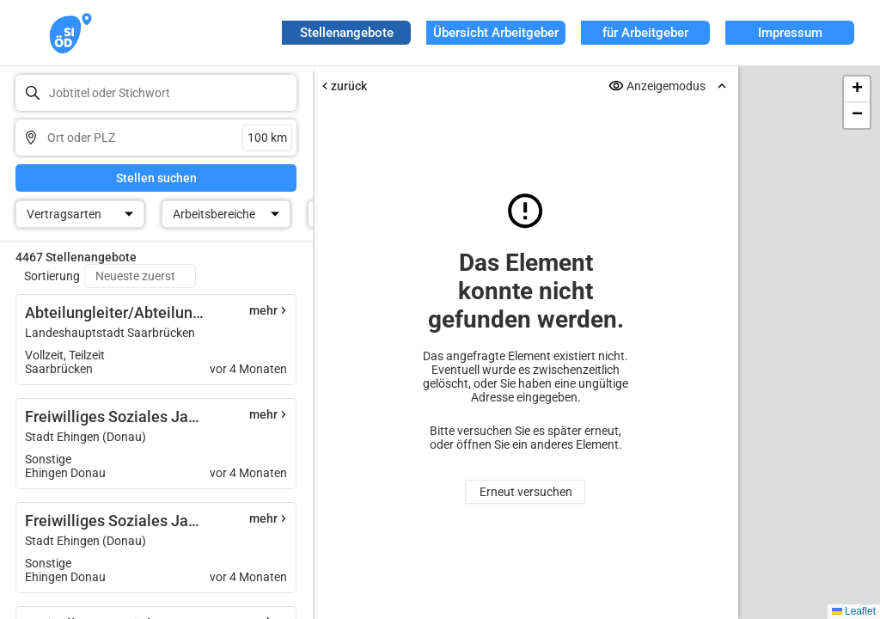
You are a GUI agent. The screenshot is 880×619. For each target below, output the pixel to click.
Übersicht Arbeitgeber (496, 32)
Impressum (790, 32)
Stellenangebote (347, 32)
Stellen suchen (156, 178)
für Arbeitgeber (645, 32)
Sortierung (52, 276)
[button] (857, 89)
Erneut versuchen (525, 492)
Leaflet (854, 611)
